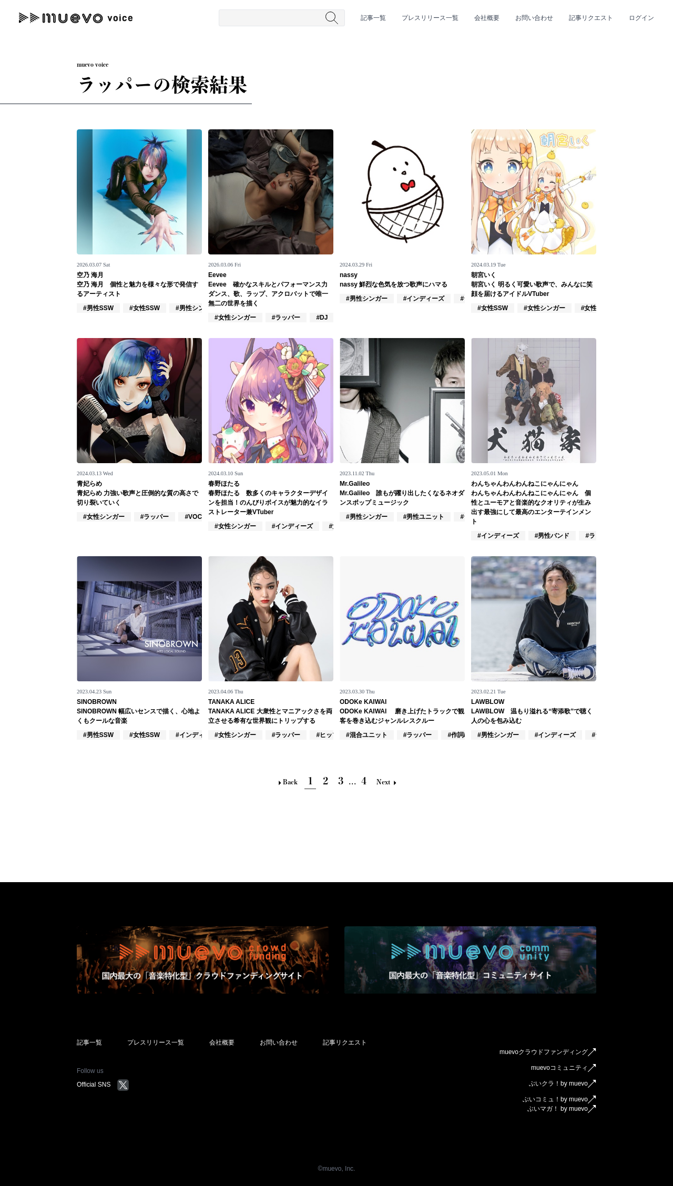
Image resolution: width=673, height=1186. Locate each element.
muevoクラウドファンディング (547, 1052)
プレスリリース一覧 (430, 18)
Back (287, 782)
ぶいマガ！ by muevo (561, 1109)
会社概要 (486, 18)
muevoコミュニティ (563, 1068)
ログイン (641, 18)
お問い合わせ (534, 18)
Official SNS (103, 1084)
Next (386, 782)
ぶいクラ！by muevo (562, 1084)
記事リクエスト (591, 18)
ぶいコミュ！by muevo (559, 1100)
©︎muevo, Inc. (336, 1168)
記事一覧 (373, 18)
